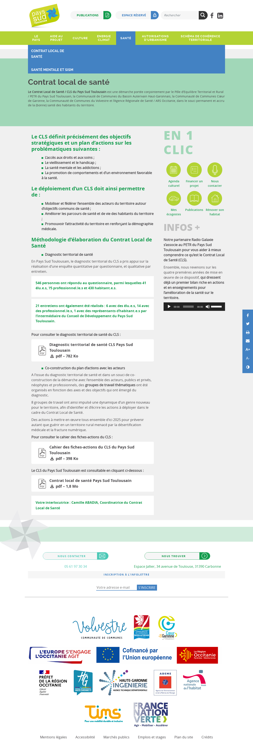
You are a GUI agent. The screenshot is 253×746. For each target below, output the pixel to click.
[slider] (188, 307)
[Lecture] (169, 306)
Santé (125, 38)
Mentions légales (53, 737)
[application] (194, 306)
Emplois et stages (152, 737)
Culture (80, 38)
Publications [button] (94, 15)
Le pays (36, 38)
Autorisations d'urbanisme (155, 38)
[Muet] (208, 306)
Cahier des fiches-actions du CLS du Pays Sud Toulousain (100, 452)
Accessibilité (85, 737)
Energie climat (104, 38)
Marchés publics (116, 737)
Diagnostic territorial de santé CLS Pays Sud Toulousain (100, 350)
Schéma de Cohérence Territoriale (200, 38)
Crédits (207, 737)
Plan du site (183, 737)
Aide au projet (56, 38)
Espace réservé (140, 15)
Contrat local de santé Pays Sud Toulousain (100, 483)
